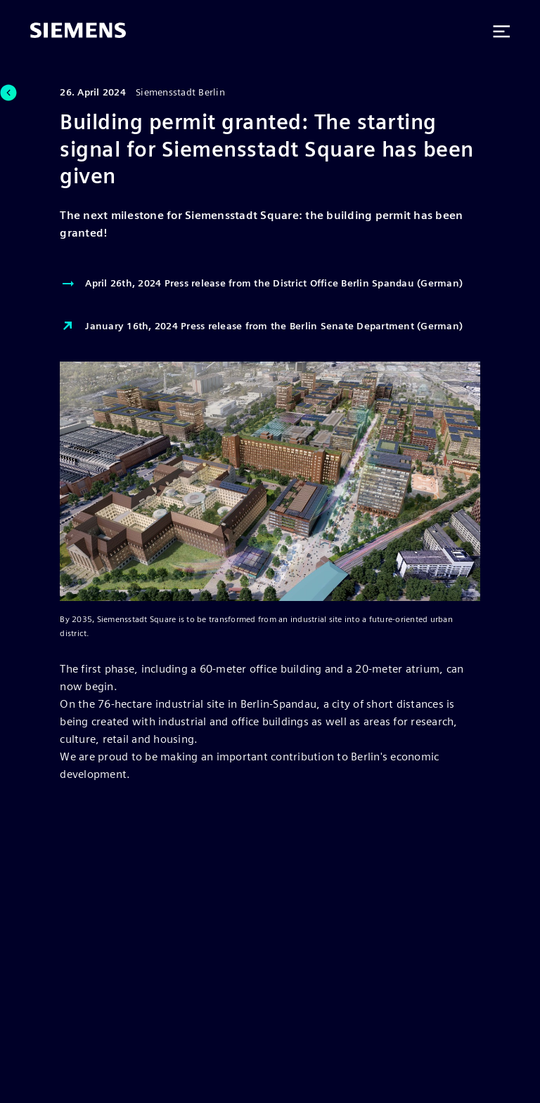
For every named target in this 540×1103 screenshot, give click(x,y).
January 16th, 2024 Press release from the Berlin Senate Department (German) (261, 326)
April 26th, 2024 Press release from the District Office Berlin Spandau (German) (261, 283)
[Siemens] (78, 31)
